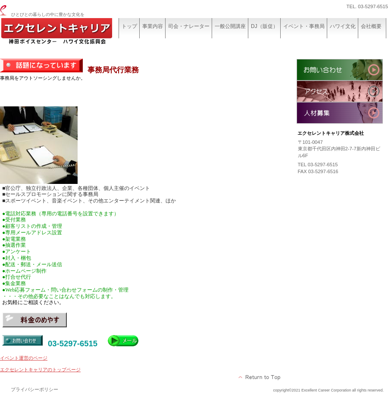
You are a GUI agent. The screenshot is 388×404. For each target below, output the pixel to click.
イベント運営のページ (23, 357)
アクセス (340, 91)
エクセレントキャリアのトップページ (40, 369)
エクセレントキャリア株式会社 (64, 33)
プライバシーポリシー (34, 389)
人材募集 (340, 113)
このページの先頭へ (259, 377)
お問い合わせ (340, 70)
